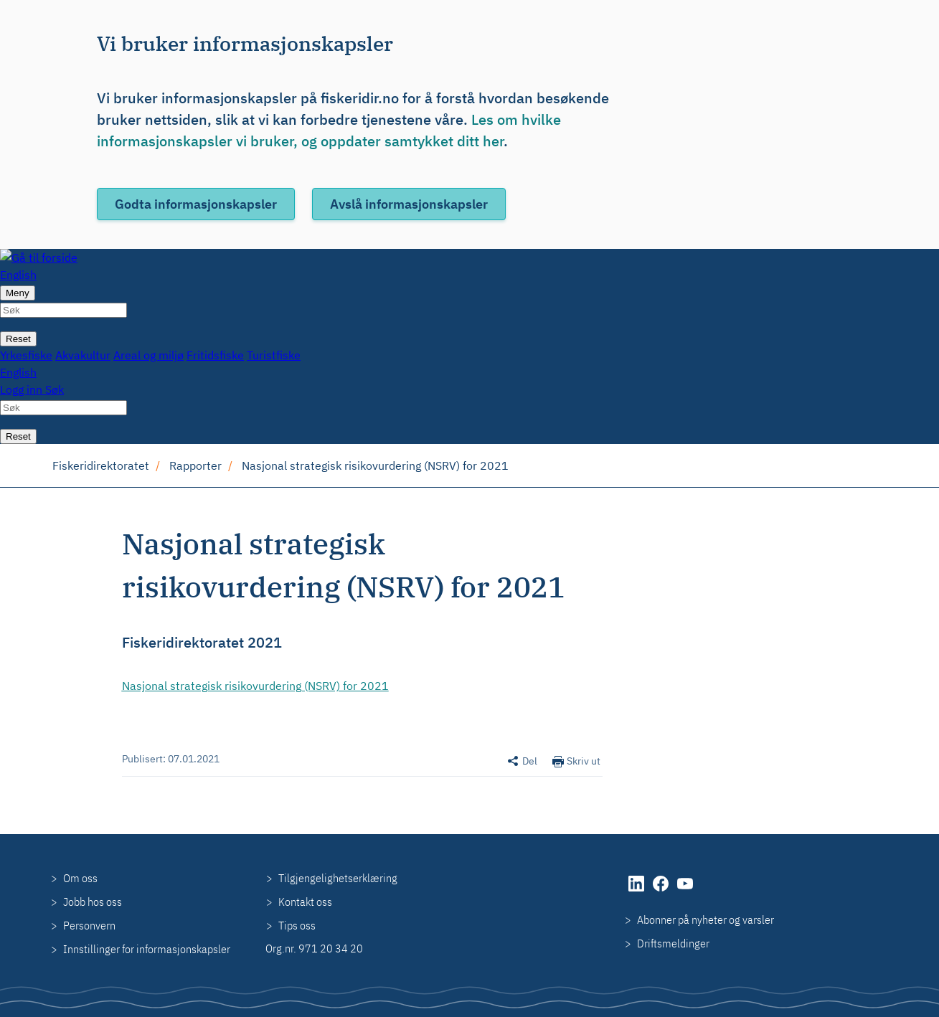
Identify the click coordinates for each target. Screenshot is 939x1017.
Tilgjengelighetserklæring (337, 877)
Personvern (89, 925)
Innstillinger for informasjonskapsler (146, 948)
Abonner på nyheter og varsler (705, 919)
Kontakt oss (305, 901)
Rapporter (195, 465)
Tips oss (297, 925)
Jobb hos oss (92, 901)
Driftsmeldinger (673, 943)
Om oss (80, 877)
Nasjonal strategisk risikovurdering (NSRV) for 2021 (375, 465)
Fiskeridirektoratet (100, 465)
